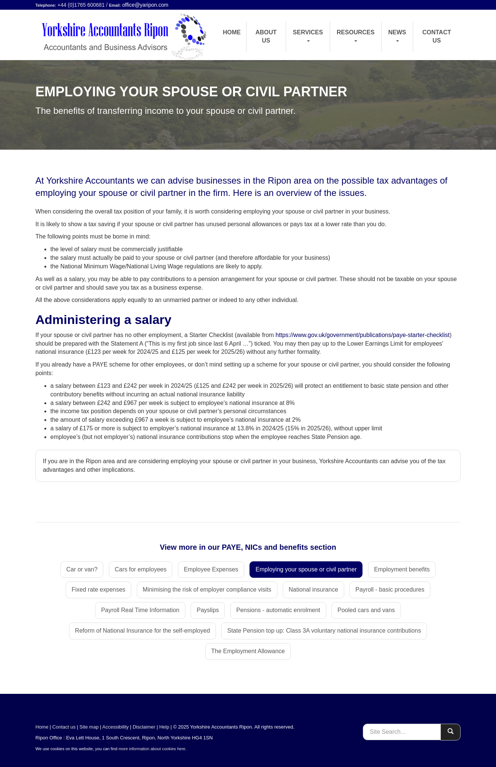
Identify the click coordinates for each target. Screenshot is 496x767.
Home (232, 32)
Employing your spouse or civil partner (306, 569)
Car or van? (82, 569)
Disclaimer (144, 727)
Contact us (436, 36)
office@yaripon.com (145, 5)
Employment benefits (402, 569)
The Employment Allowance (248, 651)
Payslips (208, 610)
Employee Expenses (211, 569)
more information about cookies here (152, 748)
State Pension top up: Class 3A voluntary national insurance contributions (324, 630)
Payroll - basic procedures (389, 589)
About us (266, 36)
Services (308, 35)
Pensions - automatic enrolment (278, 610)
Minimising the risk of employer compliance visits (207, 589)
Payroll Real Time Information (140, 610)
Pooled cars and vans (366, 610)
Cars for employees (141, 569)
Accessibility (115, 727)
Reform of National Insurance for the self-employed (142, 630)
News (397, 35)
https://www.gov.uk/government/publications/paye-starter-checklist (363, 335)
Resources (355, 35)
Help (164, 727)
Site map (88, 727)
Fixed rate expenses (98, 589)
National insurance (313, 589)
